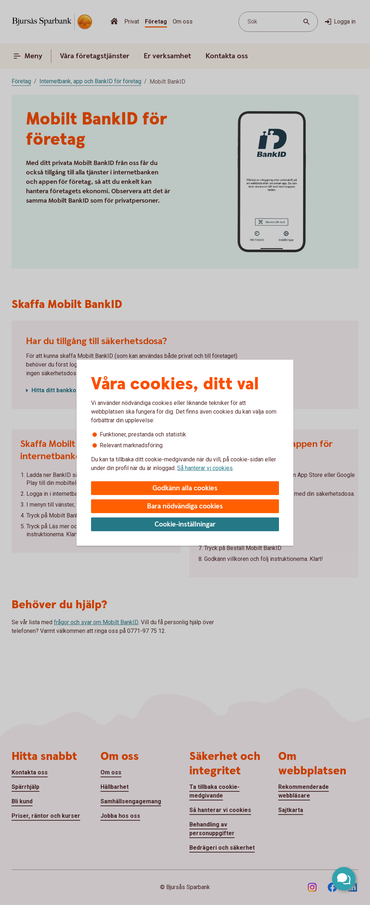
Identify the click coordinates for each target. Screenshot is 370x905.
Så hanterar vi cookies (205, 468)
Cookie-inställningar (185, 524)
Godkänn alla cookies (185, 488)
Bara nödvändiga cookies (185, 506)
